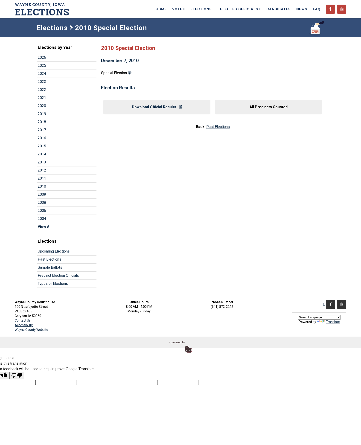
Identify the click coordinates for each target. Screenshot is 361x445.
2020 (42, 106)
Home (161, 9)
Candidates (278, 9)
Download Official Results (157, 107)
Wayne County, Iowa (43, 9)
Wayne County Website (31, 330)
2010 (42, 186)
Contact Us (23, 320)
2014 (42, 154)
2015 (42, 146)
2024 (42, 73)
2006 (42, 210)
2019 (42, 114)
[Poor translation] (16, 375)
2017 (42, 130)
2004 (42, 218)
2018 (42, 122)
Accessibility (24, 325)
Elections (202, 9)
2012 (42, 170)
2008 (42, 202)
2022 (42, 89)
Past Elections (49, 259)
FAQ (316, 9)
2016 (42, 138)
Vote (178, 9)
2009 (42, 194)
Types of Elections (53, 283)
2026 (42, 57)
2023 (42, 81)
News (301, 9)
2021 (42, 98)
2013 (42, 162)
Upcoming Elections (54, 251)
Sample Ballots (50, 267)
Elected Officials (240, 9)
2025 (42, 65)
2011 (42, 178)
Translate (328, 322)
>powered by (177, 342)
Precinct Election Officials (58, 275)
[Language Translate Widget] (319, 317)
